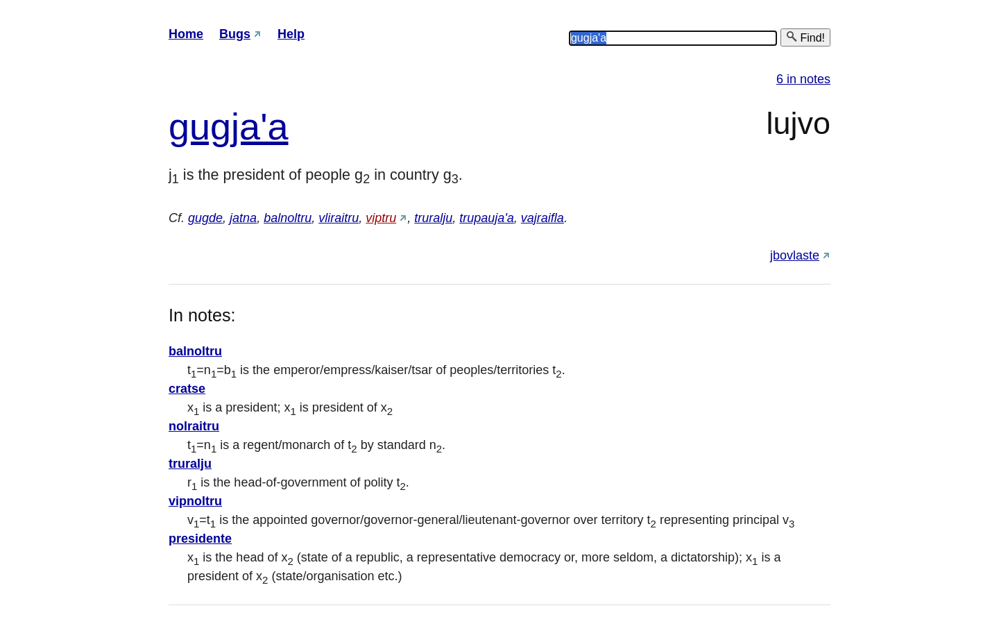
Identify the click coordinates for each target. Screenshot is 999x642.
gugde (205, 218)
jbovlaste (794, 255)
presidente (200, 539)
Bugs (234, 34)
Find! (805, 37)
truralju (433, 218)
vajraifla (542, 218)
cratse (187, 389)
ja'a (259, 126)
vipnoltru (195, 501)
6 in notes (803, 79)
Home (186, 34)
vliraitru (338, 218)
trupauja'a (486, 218)
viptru (381, 218)
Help (291, 34)
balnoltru (287, 218)
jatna (243, 218)
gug (200, 126)
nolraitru (194, 426)
